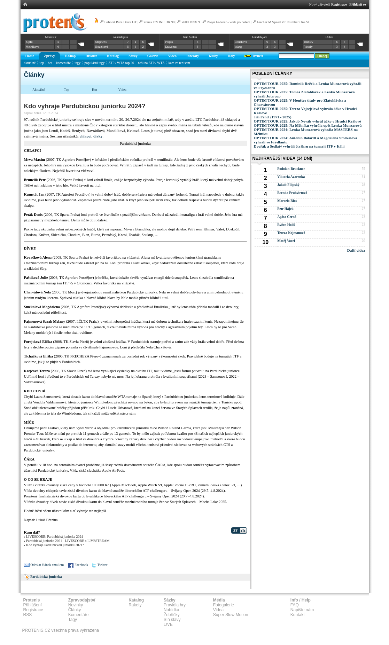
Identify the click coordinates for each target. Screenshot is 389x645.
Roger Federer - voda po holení (228, 22)
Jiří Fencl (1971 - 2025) (272, 117)
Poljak (169, 42)
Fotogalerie (223, 605)
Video (172, 56)
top (41, 63)
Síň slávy (172, 619)
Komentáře (78, 614)
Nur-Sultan (190, 37)
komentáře (63, 63)
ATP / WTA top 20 (121, 63)
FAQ (294, 605)
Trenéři (253, 56)
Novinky (75, 605)
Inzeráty (192, 56)
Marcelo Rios (287, 201)
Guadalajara (120, 37)
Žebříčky (172, 614)
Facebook (81, 565)
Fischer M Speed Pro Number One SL (283, 22)
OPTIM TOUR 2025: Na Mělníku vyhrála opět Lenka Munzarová (308, 125)
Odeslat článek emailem (47, 565)
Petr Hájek (285, 209)
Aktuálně (38, 90)
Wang (238, 46)
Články (74, 609)
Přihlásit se (357, 4)
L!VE (168, 624)
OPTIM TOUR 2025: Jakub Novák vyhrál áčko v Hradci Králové (307, 121)
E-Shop (70, 56)
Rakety (135, 605)
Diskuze (91, 56)
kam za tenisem (179, 63)
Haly (231, 56)
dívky (97, 136)
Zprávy (49, 56)
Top (66, 90)
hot (50, 63)
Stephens (101, 42)
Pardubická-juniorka (46, 577)
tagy (77, 63)
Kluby (213, 56)
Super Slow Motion (230, 614)
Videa (122, 90)
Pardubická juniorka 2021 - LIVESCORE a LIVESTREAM (67, 541)
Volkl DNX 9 (190, 22)
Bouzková (101, 46)
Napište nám (302, 609)
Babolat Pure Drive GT (120, 22)
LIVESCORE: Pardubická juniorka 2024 (54, 536)
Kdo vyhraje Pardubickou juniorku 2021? (55, 545)
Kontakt (297, 614)
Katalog (113, 56)
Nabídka (171, 609)
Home (29, 56)
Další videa (356, 250)
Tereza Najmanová (291, 233)
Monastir (50, 37)
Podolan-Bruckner (291, 169)
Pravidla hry (175, 605)
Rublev (308, 42)
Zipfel (29, 42)
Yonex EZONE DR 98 (159, 22)
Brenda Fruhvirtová (292, 193)
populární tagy (94, 63)
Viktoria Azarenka (291, 177)
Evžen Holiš (286, 225)
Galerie (152, 56)
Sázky (133, 56)
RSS (27, 614)
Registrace (339, 4)
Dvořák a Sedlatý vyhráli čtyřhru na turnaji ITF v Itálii (299, 146)
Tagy (72, 619)
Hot (94, 90)
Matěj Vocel (286, 241)
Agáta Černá (286, 217)
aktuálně (30, 63)
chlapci (86, 136)
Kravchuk (171, 46)
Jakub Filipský (288, 185)
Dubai (329, 37)
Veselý (308, 46)
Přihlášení (32, 605)
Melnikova (32, 46)
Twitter (103, 565)
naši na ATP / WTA (151, 63)
